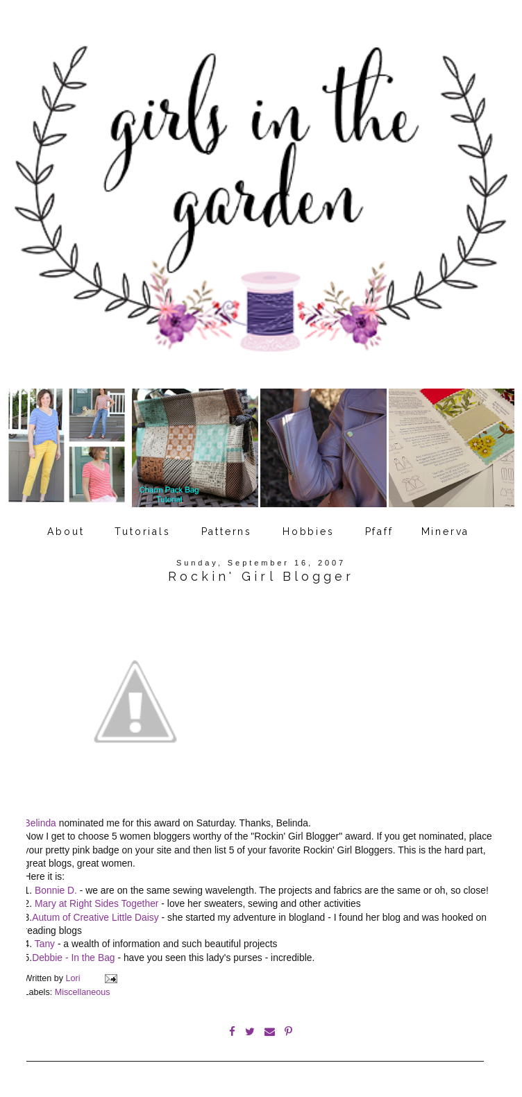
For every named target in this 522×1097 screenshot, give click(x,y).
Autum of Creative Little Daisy (95, 917)
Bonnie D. (56, 890)
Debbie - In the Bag (73, 957)
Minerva (445, 531)
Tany (45, 943)
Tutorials (142, 531)
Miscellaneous (82, 992)
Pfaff (379, 531)
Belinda (40, 822)
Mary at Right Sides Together (96, 903)
